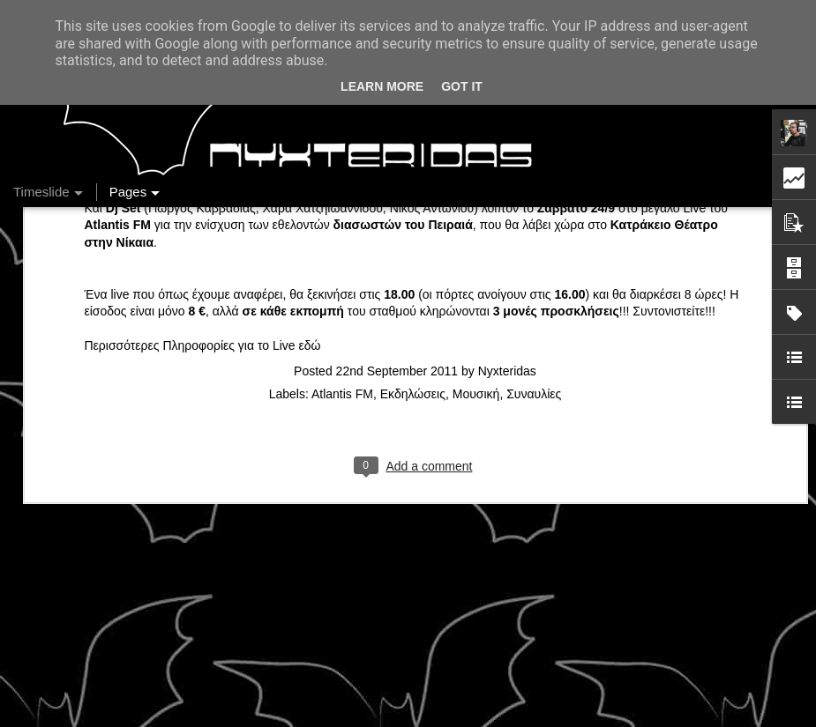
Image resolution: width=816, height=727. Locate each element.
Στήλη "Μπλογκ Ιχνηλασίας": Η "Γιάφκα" (700, 623)
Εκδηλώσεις (412, 224)
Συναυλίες (533, 224)
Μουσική (476, 224)
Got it (462, 86)
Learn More (382, 86)
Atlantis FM (342, 224)
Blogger (581, 717)
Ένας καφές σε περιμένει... (665, 592)
